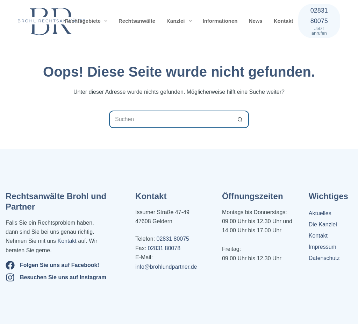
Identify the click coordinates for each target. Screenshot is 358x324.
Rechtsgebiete (87, 21)
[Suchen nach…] (170, 119)
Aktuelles (320, 213)
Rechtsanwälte (137, 21)
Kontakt (283, 21)
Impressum (322, 247)
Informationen (220, 21)
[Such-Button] (240, 119)
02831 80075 (173, 239)
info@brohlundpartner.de (166, 267)
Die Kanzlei (323, 224)
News (256, 21)
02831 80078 (163, 248)
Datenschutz (324, 258)
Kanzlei (180, 21)
